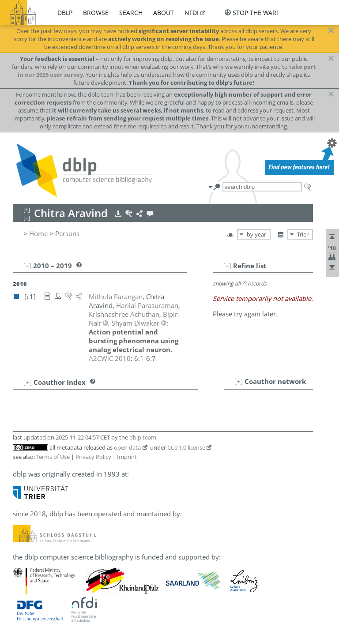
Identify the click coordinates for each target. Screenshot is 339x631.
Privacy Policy (93, 457)
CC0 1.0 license (186, 447)
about (163, 12)
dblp (64, 12)
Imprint (127, 457)
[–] (227, 265)
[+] (238, 381)
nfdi (192, 12)
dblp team (142, 437)
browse (96, 12)
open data (127, 447)
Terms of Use (53, 457)
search (131, 12)
